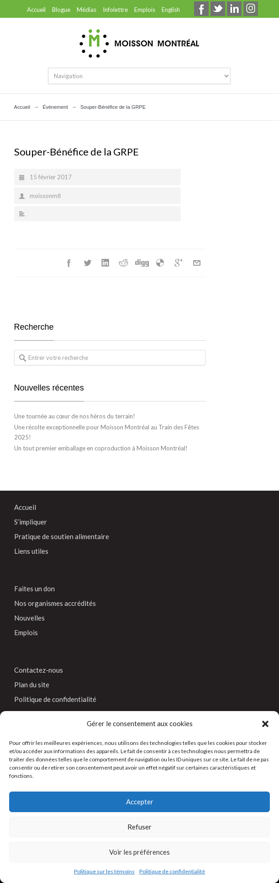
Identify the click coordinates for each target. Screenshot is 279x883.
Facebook (69, 263)
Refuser (139, 827)
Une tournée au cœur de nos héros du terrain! (74, 416)
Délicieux (160, 263)
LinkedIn (105, 263)
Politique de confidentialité (172, 871)
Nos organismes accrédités (55, 603)
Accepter (139, 801)
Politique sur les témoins (104, 871)
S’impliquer (30, 522)
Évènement (55, 107)
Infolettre (115, 9)
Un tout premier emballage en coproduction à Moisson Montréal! (101, 448)
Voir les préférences (139, 852)
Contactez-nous (38, 670)
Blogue (61, 9)
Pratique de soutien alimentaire (61, 536)
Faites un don (34, 588)
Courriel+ (197, 263)
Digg (142, 263)
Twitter (87, 263)
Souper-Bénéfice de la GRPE (76, 151)
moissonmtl (45, 195)
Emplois (144, 9)
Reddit (124, 263)
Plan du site (31, 684)
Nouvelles (29, 618)
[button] (265, 723)
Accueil (36, 9)
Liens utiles (31, 551)
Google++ (178, 263)
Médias (86, 9)
